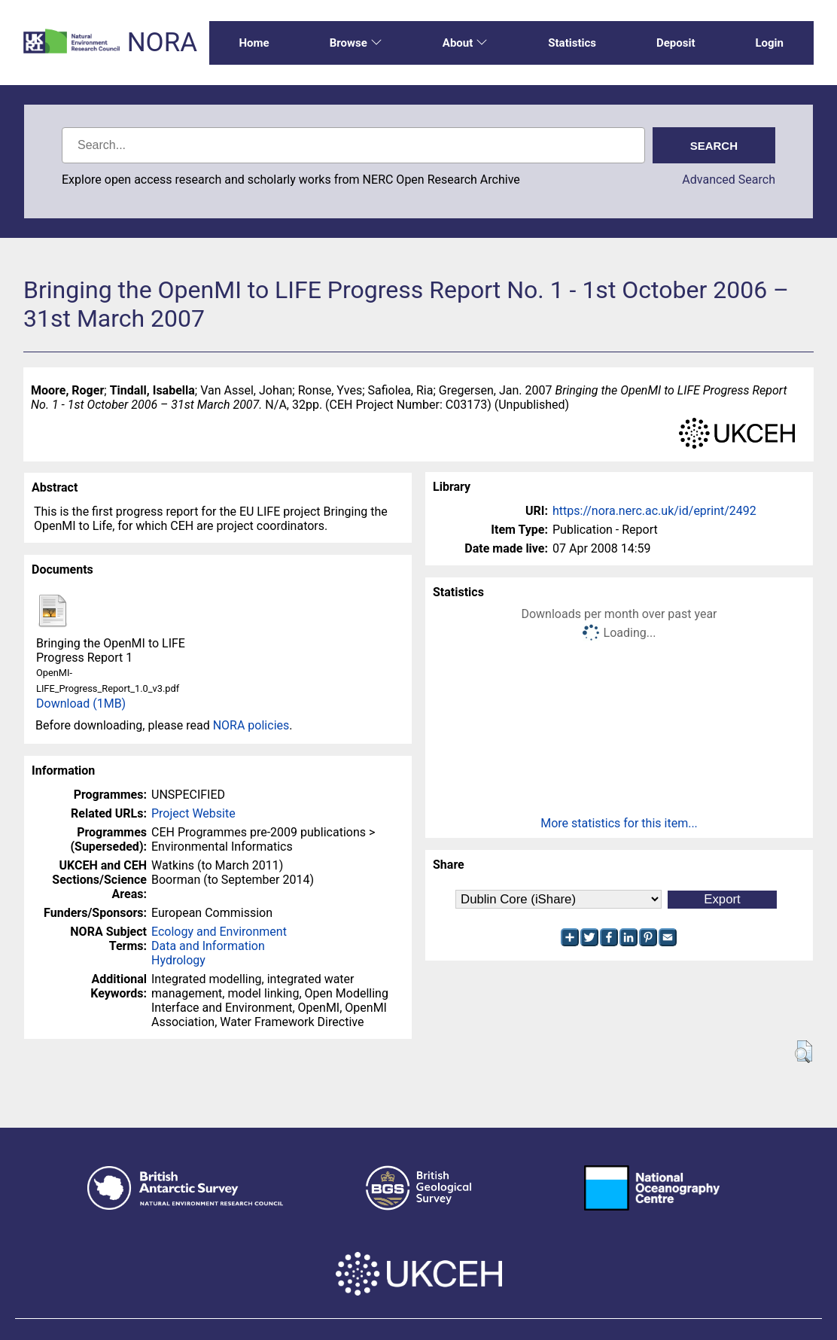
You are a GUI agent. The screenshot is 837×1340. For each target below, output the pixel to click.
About (465, 43)
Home (254, 43)
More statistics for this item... (619, 823)
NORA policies (251, 725)
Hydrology (178, 960)
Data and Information (208, 946)
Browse (356, 43)
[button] (803, 1051)
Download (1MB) (81, 703)
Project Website (193, 813)
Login (769, 43)
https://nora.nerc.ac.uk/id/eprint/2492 (654, 511)
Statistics (572, 43)
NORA (162, 42)
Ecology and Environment (219, 931)
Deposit (675, 43)
